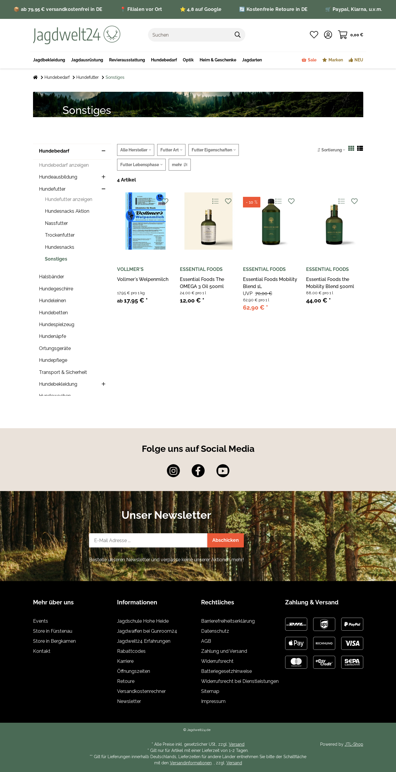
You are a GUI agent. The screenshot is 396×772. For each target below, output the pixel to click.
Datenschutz (215, 631)
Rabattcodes (131, 651)
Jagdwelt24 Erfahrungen (143, 641)
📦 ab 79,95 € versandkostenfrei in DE (58, 9)
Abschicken (225, 540)
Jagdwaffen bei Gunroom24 (147, 631)
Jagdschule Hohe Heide (143, 621)
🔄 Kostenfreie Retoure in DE (273, 9)
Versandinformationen (191, 762)
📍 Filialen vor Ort (141, 9)
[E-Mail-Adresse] (148, 540)
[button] (328, 34)
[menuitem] (218, 60)
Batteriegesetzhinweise (226, 671)
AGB (206, 641)
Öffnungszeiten (133, 671)
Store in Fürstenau (52, 631)
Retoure (125, 681)
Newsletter (129, 701)
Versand (236, 744)
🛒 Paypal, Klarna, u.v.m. (353, 9)
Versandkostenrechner (141, 691)
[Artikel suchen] (237, 35)
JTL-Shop (354, 744)
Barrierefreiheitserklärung (228, 621)
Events (40, 621)
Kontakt (41, 651)
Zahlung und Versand (224, 651)
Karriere (125, 661)
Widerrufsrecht (217, 661)
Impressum (213, 701)
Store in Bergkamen (54, 641)
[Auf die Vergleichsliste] (152, 201)
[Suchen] (189, 35)
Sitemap (210, 691)
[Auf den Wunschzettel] (165, 201)
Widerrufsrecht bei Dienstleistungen (240, 681)
